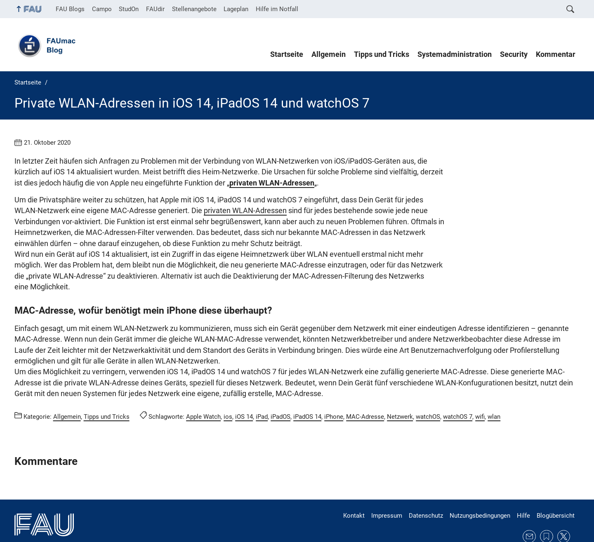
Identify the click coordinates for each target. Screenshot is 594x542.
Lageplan (236, 9)
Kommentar (555, 54)
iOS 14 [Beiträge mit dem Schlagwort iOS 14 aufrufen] (244, 395)
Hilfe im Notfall (277, 9)
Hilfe (523, 493)
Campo (102, 9)
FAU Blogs (70, 9)
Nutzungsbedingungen (480, 493)
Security (514, 54)
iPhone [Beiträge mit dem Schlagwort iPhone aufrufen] (333, 395)
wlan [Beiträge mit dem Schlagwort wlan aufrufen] (494, 395)
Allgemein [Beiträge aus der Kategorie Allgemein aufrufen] (67, 395)
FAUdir (155, 9)
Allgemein (328, 54)
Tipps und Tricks (381, 54)
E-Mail (529, 514)
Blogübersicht (556, 493)
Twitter (563, 514)
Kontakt (354, 493)
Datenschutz (426, 493)
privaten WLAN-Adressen (101, 210)
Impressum (386, 493)
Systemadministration (454, 54)
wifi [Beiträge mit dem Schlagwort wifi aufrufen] (480, 395)
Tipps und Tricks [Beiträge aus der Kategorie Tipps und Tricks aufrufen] (107, 395)
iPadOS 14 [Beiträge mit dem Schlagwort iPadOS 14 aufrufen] (307, 395)
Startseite (286, 54)
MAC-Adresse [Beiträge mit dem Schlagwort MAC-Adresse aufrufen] (365, 395)
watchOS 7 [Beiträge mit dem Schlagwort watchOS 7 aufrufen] (457, 395)
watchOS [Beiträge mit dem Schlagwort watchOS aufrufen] (428, 395)
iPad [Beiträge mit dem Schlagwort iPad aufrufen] (262, 395)
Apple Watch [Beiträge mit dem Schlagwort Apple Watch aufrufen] (203, 395)
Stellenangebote (194, 9)
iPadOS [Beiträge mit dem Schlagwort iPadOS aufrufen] (280, 395)
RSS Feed (546, 514)
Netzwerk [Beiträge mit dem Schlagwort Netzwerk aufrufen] (400, 395)
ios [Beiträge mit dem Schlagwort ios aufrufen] (228, 395)
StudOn (129, 9)
